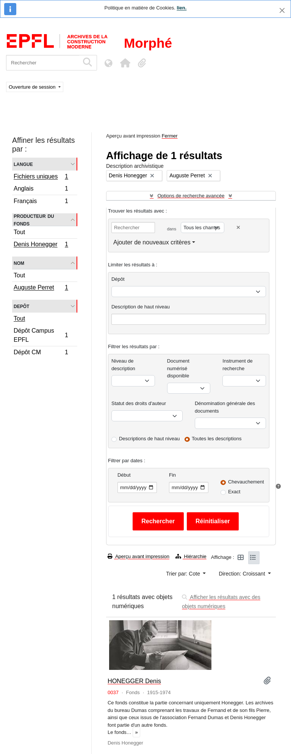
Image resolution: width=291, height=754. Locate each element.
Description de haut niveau (140, 307)
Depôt (21, 306)
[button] (125, 62)
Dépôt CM (40, 353)
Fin (172, 475)
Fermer (170, 136)
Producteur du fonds (34, 219)
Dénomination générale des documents (225, 407)
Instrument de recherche (237, 364)
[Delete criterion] (238, 227)
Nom (19, 262)
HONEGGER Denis (134, 680)
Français (40, 202)
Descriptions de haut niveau (149, 438)
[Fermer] (282, 10)
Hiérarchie (191, 556)
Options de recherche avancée (190, 196)
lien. (181, 8)
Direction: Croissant (242, 574)
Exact (234, 491)
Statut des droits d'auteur (138, 403)
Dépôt (118, 279)
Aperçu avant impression (138, 556)
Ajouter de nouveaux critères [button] (152, 242)
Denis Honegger (40, 245)
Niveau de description (123, 364)
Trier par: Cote (184, 574)
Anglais (40, 189)
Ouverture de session (33, 87)
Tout (19, 232)
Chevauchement (246, 482)
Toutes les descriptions (217, 438)
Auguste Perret (40, 288)
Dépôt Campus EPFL (40, 335)
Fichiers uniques (40, 177)
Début (124, 475)
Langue (23, 163)
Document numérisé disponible (178, 368)
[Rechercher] (42, 62)
